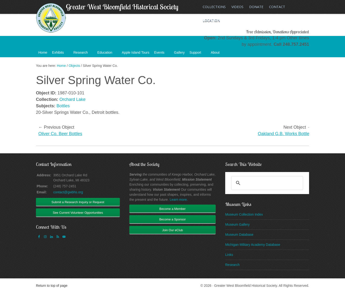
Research (82, 54)
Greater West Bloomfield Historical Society (122, 6)
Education (107, 54)
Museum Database (239, 234)
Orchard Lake (72, 99)
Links (229, 255)
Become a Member (172, 209)
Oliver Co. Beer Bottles (60, 133)
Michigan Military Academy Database (252, 245)
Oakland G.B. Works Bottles (284, 133)
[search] (266, 183)
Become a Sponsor (172, 219)
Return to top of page (52, 285)
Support (198, 54)
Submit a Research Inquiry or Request (78, 202)
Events (161, 54)
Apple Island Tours (136, 52)
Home (42, 52)
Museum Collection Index (244, 214)
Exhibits (60, 54)
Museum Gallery (237, 224)
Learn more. (179, 199)
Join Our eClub (172, 230)
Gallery (179, 52)
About (217, 54)
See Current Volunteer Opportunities (78, 212)
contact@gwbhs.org (68, 192)
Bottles (63, 105)
